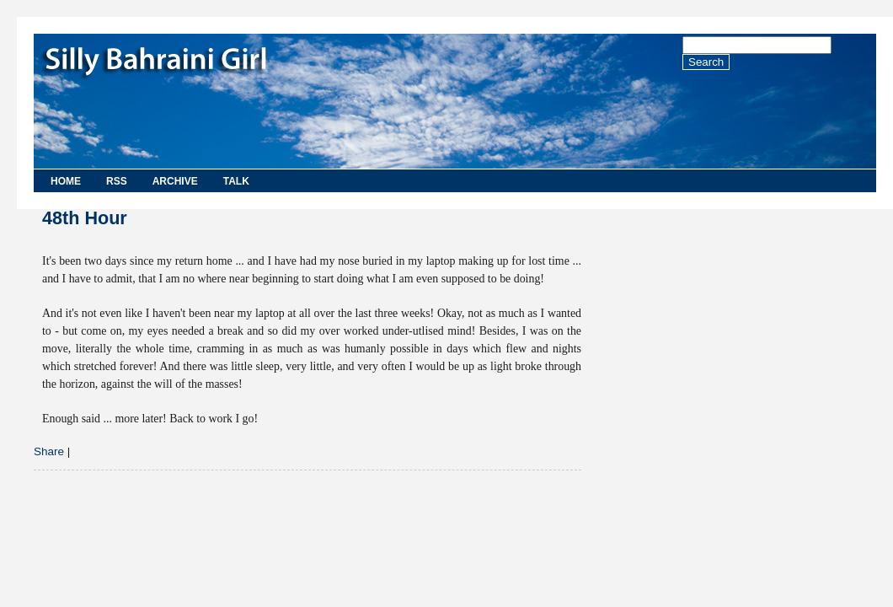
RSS (116, 181)
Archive (175, 181)
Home (66, 181)
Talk (236, 181)
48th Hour (84, 217)
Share (49, 451)
